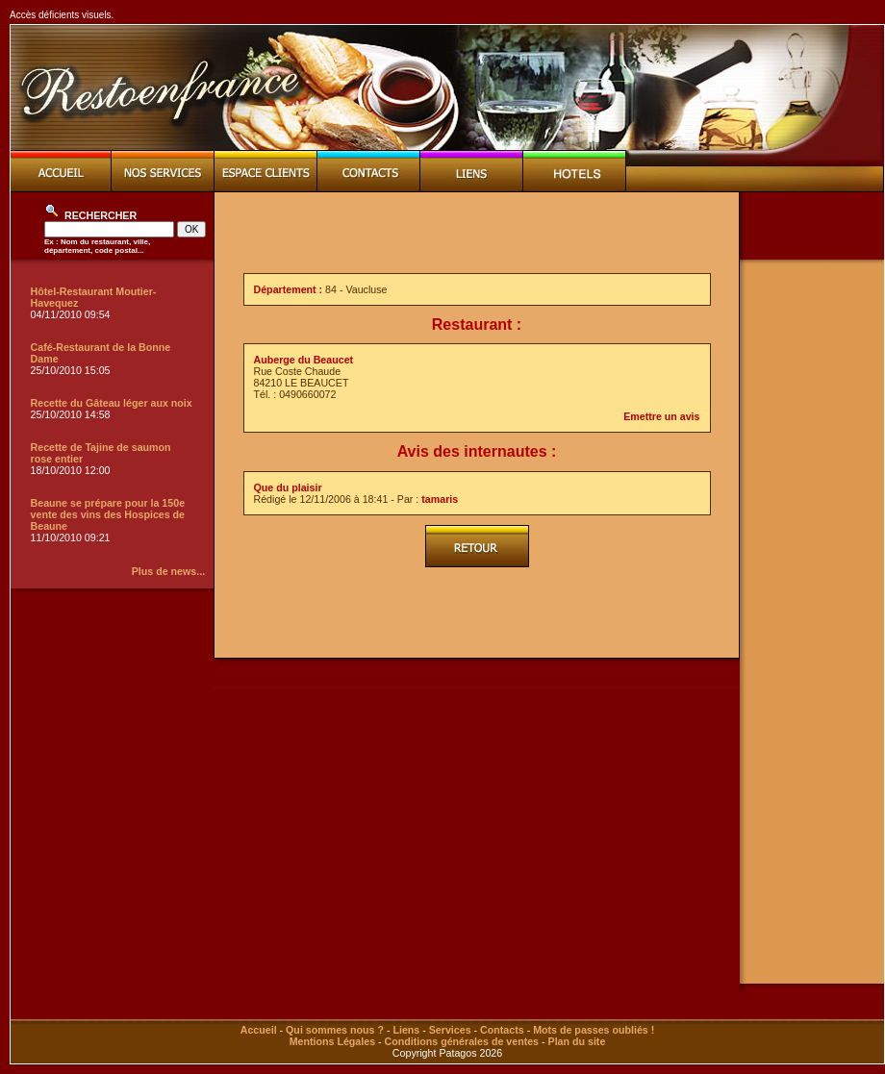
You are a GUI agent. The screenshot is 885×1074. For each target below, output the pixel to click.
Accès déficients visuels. (62, 15)
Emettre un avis (661, 416)
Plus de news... (168, 571)
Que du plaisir (288, 487)
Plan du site (577, 1041)
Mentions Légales (332, 1041)
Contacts (502, 1030)
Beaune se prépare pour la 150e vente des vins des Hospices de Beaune (108, 514)
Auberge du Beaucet (304, 359)
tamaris (439, 499)
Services (450, 1030)
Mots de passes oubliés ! (593, 1030)
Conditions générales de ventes (462, 1041)
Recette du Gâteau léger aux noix (111, 403)
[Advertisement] (477, 233)
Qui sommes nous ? (335, 1030)
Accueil (258, 1030)
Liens (405, 1030)
